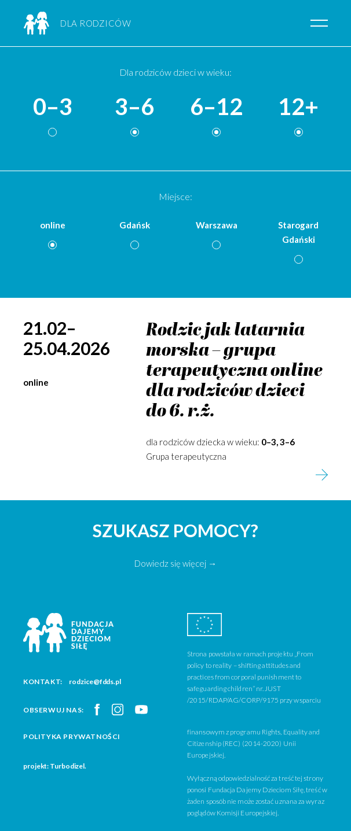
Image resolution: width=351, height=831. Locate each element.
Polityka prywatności (71, 736)
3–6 (134, 107)
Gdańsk (134, 225)
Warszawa (216, 225)
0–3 (52, 107)
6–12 (216, 107)
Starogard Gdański (298, 232)
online (52, 225)
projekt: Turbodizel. (54, 766)
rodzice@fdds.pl (95, 681)
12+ (298, 107)
